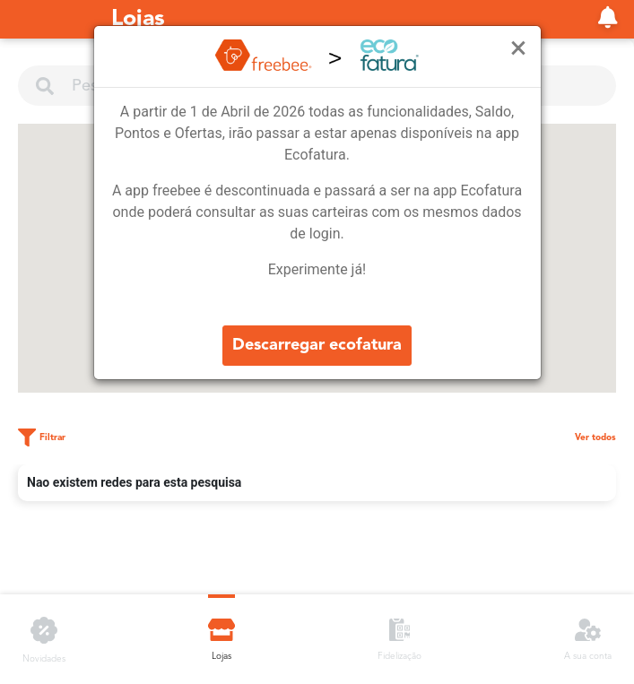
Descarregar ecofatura (317, 345)
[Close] (519, 48)
